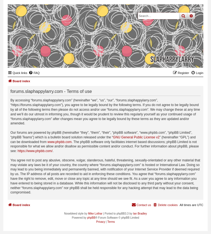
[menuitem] (34, 73)
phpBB (91, 217)
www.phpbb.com (60, 142)
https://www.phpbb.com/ (35, 151)
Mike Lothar (95, 213)
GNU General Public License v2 (136, 137)
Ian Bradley (140, 213)
